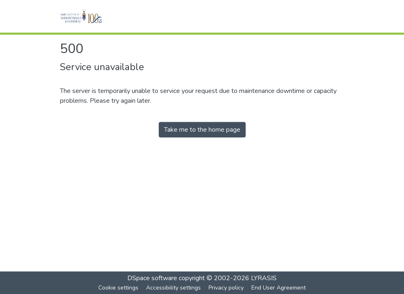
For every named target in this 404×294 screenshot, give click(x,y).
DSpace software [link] (152, 278)
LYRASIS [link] (264, 278)
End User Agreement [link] (278, 288)
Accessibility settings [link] (173, 288)
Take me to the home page (202, 129)
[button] (92, 16)
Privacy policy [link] (226, 288)
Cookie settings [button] (118, 288)
